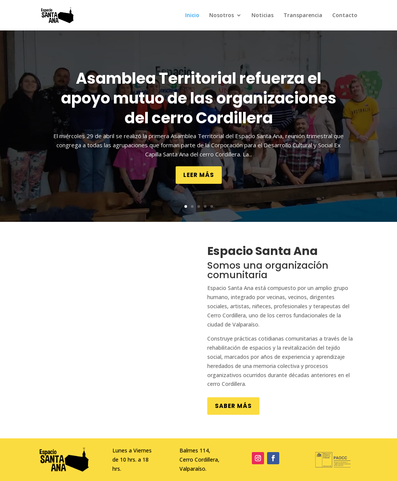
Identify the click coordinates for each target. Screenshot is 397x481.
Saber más (233, 406)
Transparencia (302, 16)
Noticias (262, 16)
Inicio (192, 16)
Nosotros (221, 16)
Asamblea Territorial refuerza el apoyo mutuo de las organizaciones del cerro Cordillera (198, 98)
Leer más (198, 175)
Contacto (344, 16)
